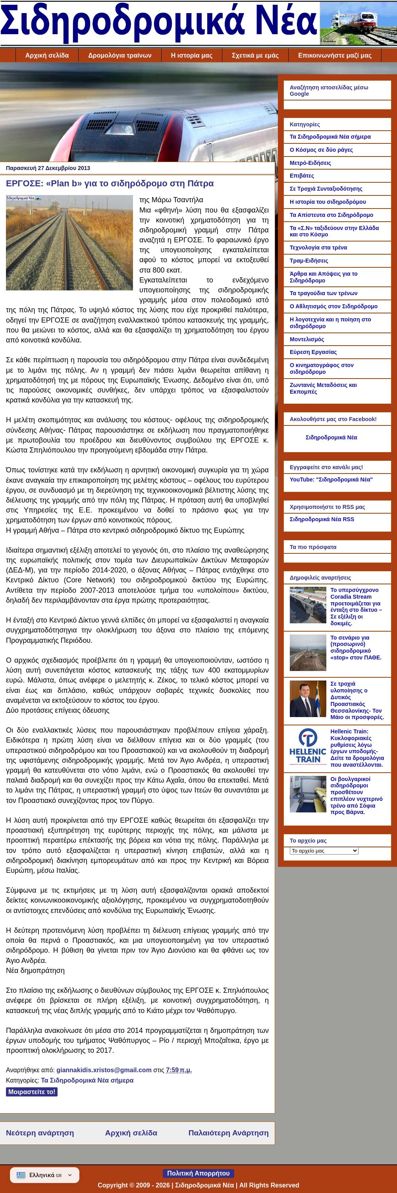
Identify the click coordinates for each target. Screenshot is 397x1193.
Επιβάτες (302, 175)
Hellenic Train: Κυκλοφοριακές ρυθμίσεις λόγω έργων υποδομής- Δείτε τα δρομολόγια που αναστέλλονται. (357, 748)
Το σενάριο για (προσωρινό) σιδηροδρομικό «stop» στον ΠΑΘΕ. (356, 647)
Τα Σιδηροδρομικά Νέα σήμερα (87, 1080)
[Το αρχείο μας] (324, 851)
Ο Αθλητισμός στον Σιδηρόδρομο (334, 306)
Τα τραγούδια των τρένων (324, 293)
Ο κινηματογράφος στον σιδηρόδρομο (322, 368)
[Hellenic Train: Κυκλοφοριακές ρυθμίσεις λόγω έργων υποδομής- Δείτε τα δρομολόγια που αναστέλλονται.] (309, 763)
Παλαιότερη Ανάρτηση (229, 1133)
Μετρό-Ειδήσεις (310, 163)
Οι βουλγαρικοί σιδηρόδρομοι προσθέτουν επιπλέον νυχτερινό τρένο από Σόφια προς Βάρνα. (357, 796)
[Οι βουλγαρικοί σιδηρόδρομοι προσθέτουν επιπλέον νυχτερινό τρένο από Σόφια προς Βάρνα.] (309, 810)
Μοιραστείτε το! (31, 1092)
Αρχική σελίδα (47, 55)
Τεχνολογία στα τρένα (318, 247)
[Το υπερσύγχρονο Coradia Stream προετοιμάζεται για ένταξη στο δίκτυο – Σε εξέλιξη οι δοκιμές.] (309, 621)
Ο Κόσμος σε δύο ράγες (321, 150)
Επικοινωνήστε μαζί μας (335, 55)
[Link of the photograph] (69, 244)
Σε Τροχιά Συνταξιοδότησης (326, 189)
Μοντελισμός (307, 339)
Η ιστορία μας (191, 55)
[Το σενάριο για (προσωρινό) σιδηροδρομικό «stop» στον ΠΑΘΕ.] (309, 669)
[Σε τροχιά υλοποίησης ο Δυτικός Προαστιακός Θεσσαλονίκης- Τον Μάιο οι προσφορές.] (309, 715)
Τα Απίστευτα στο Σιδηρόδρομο (331, 215)
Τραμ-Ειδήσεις (309, 260)
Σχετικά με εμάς (255, 55)
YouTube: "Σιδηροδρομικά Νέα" (331, 479)
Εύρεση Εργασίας (313, 352)
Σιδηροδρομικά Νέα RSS (322, 519)
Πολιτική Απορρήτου (198, 1173)
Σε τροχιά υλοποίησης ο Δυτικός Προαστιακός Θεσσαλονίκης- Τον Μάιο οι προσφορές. (357, 700)
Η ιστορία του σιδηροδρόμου (328, 202)
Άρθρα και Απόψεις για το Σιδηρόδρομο (324, 277)
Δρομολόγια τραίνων (119, 55)
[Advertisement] (137, 114)
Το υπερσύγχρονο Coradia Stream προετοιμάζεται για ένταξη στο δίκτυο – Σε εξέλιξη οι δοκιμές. (356, 606)
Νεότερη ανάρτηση (40, 1133)
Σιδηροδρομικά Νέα (331, 437)
